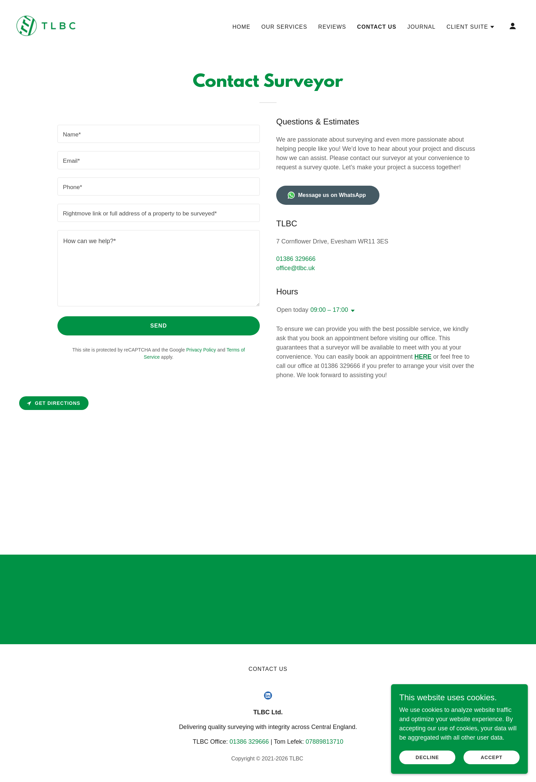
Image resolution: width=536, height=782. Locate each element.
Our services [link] (284, 27)
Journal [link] (421, 27)
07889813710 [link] (324, 741)
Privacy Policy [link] (201, 350)
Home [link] (241, 27)
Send (158, 326)
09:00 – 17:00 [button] (329, 309)
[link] (46, 25)
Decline (427, 757)
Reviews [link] (332, 27)
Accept (491, 757)
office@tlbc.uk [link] (295, 268)
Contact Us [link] (376, 27)
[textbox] (158, 134)
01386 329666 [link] (296, 258)
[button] (470, 27)
